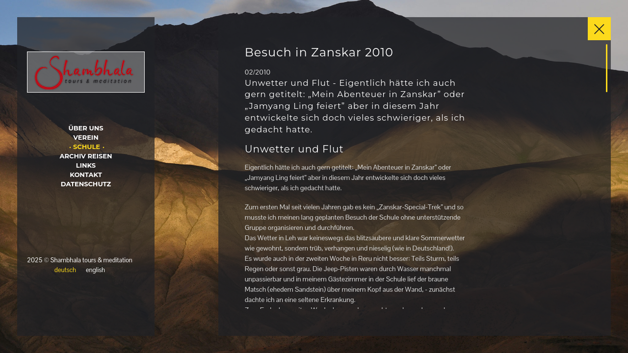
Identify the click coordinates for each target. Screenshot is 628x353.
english (95, 270)
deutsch (65, 270)
